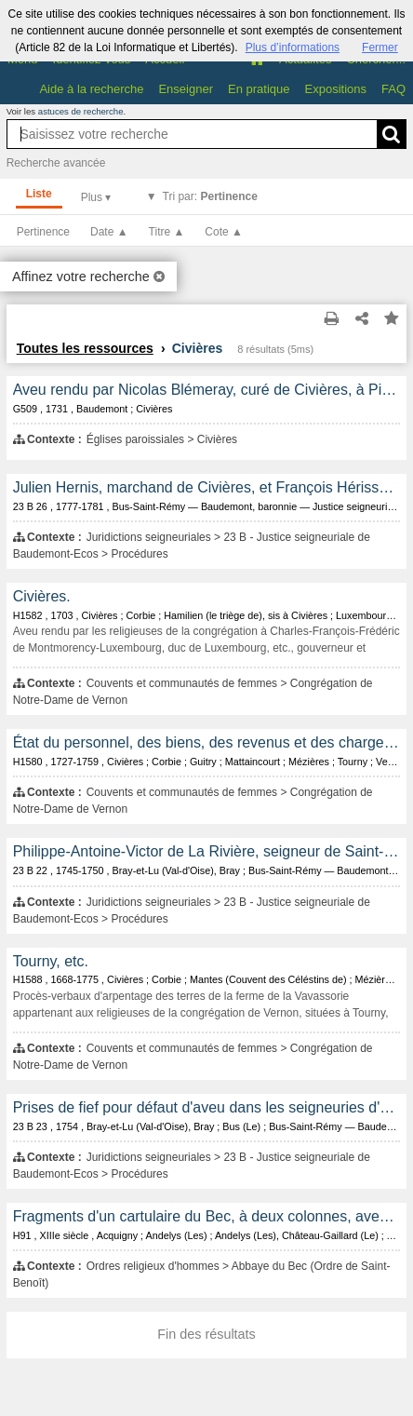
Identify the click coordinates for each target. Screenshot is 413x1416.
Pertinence (43, 231)
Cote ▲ (224, 231)
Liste (39, 193)
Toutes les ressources (85, 348)
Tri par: (210, 196)
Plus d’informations (293, 47)
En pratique (259, 89)
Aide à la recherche (91, 89)
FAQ (393, 89)
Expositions (335, 89)
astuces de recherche (81, 111)
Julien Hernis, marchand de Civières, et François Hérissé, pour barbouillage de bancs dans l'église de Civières (207, 487)
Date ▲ (109, 231)
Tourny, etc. (50, 961)
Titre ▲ (167, 231)
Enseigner (185, 89)
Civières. (42, 596)
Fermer (380, 47)
